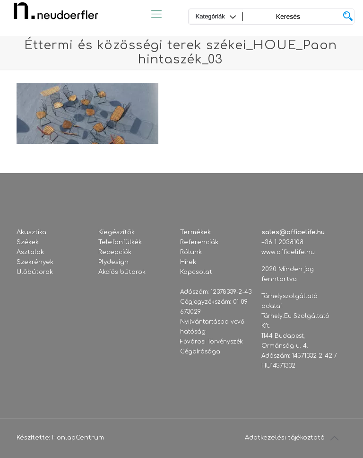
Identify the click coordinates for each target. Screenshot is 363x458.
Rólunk (191, 252)
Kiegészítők (116, 232)
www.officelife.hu (288, 252)
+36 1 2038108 (282, 242)
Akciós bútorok (122, 272)
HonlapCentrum (78, 437)
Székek (28, 242)
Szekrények (35, 262)
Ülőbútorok (35, 272)
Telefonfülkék (120, 242)
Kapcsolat (196, 272)
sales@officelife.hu (293, 232)
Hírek (188, 262)
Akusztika (31, 232)
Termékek (195, 232)
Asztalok (30, 252)
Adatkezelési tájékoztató (285, 437)
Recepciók (114, 252)
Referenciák (199, 242)
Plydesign (113, 262)
